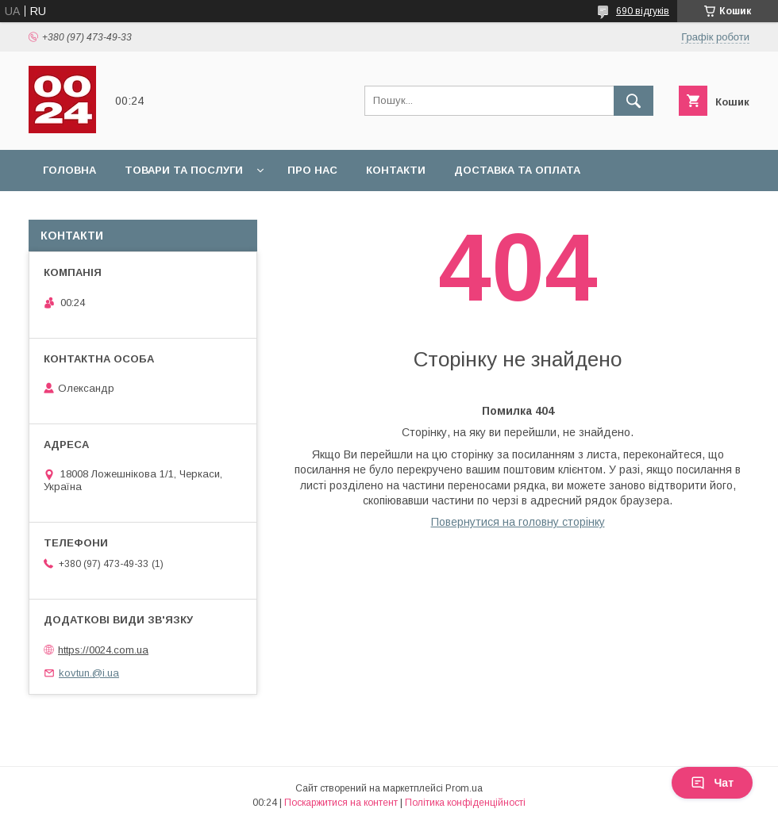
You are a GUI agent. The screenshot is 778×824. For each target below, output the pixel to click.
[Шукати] (633, 101)
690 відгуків (642, 11)
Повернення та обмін (110, 211)
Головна (69, 170)
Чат (712, 783)
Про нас (312, 170)
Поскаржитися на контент (341, 802)
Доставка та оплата (517, 170)
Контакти (396, 170)
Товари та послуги (184, 170)
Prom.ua (464, 788)
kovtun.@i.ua (89, 673)
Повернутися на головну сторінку (518, 521)
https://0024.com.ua (103, 650)
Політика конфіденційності (465, 802)
